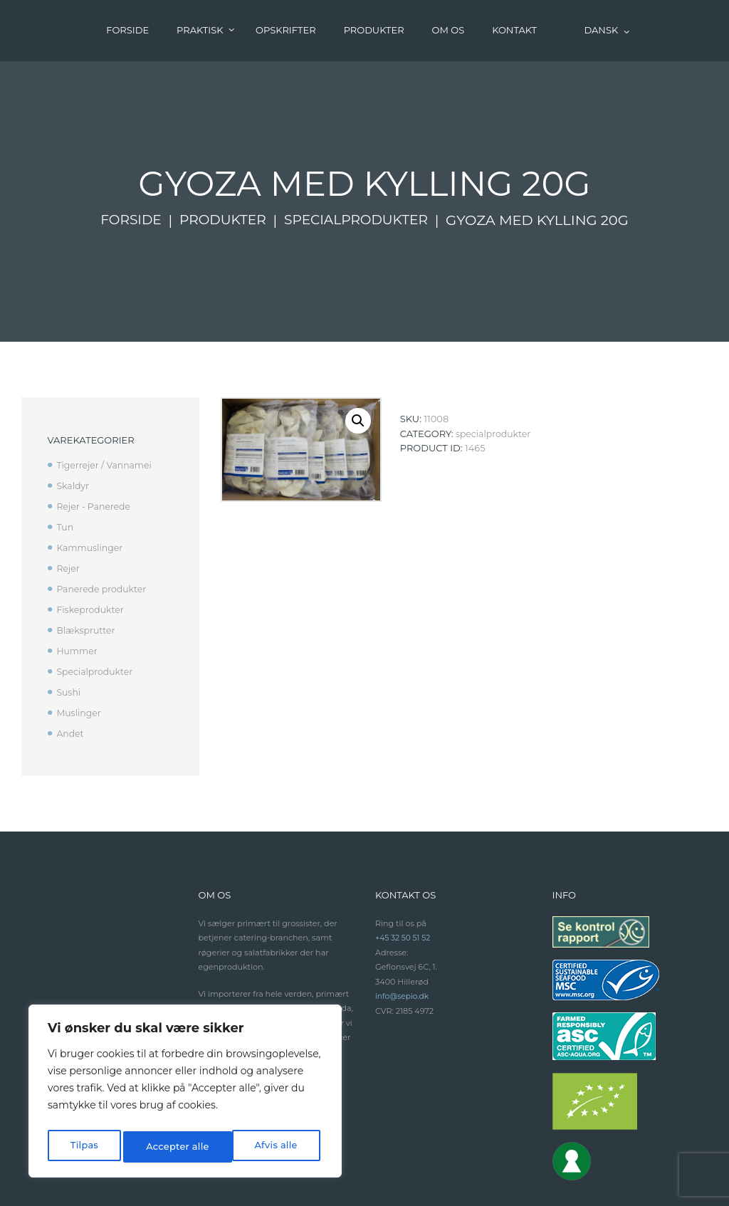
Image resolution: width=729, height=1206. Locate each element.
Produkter (220, 159)
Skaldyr (73, 424)
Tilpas (83, 1147)
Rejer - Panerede (95, 445)
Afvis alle (165, 1147)
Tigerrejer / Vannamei (106, 404)
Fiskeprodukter (91, 548)
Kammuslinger (90, 486)
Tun (65, 465)
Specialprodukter (359, 159)
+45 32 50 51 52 (404, 876)
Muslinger (79, 650)
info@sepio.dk (403, 934)
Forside (126, 159)
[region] (185, 1094)
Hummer (77, 588)
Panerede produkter (103, 527)
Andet (70, 671)
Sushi (68, 630)
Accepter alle (268, 1147)
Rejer (68, 507)
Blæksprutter (86, 568)
